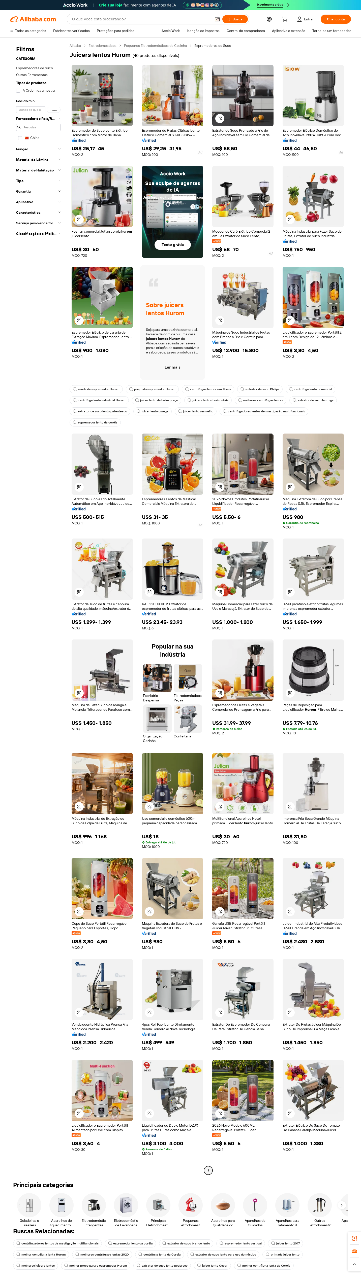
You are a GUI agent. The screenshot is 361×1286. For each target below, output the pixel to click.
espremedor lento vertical (241, 1243)
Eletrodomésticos (102, 46)
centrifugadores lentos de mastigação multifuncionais (264, 411)
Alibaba (75, 46)
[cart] (285, 20)
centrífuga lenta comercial (310, 389)
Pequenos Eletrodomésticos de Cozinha (155, 46)
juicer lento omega (152, 411)
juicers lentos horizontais (208, 400)
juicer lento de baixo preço (156, 400)
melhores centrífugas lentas (260, 400)
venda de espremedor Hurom (96, 389)
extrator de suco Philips (259, 389)
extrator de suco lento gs (313, 400)
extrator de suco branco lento (186, 1243)
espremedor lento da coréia (95, 422)
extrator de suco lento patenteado (100, 411)
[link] (354, 1238)
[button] (217, 19)
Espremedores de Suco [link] (212, 46)
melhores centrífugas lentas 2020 (102, 1255)
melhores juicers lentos (35, 1266)
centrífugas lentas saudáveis (208, 389)
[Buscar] (235, 19)
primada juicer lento (282, 1255)
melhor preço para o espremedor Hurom (95, 1266)
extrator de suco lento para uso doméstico (223, 1255)
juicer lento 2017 (285, 1243)
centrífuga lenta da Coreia (159, 1255)
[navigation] (38, 608)
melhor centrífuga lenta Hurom (41, 1255)
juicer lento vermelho (195, 411)
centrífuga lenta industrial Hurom (99, 400)
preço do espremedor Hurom (152, 389)
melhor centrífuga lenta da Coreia (263, 1266)
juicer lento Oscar (212, 1266)
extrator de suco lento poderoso (162, 1266)
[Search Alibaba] (141, 19)
